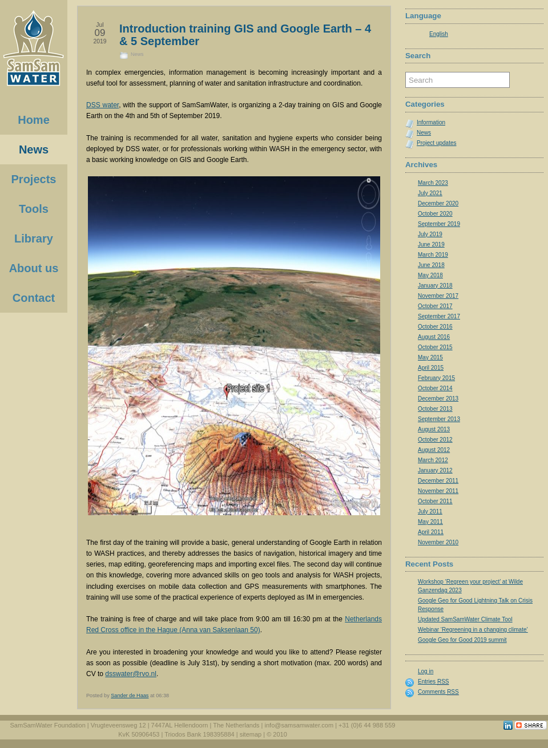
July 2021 (430, 193)
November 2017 (438, 296)
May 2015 (430, 357)
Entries (433, 681)
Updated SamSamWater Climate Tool (465, 619)
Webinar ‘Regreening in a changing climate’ (473, 629)
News (137, 54)
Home (34, 120)
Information (431, 122)
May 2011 (430, 522)
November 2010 (438, 542)
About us (34, 268)
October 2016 (435, 327)
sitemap (251, 734)
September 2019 (439, 224)
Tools (34, 209)
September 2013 (439, 419)
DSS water (102, 105)
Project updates (437, 143)
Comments (438, 692)
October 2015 (435, 347)
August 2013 (434, 429)
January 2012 (435, 470)
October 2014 (435, 388)
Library (33, 238)
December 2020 (438, 203)
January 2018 (435, 285)
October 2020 (435, 214)
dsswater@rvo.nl (130, 674)
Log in (425, 671)
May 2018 (430, 275)
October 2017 (435, 306)
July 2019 (430, 234)
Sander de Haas (129, 695)
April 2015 (431, 368)
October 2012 (435, 439)
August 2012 (434, 450)
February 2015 (436, 378)
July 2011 (430, 511)
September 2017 (439, 316)
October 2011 (435, 501)
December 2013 (438, 398)
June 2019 (431, 244)
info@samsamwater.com (299, 725)
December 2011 (438, 481)
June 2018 (431, 265)
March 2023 (433, 183)
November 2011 (438, 491)
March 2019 (433, 255)
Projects (34, 179)
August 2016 (434, 337)
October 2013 (435, 409)
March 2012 (433, 460)
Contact (34, 298)
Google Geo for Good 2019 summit (462, 640)
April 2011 (431, 532)
